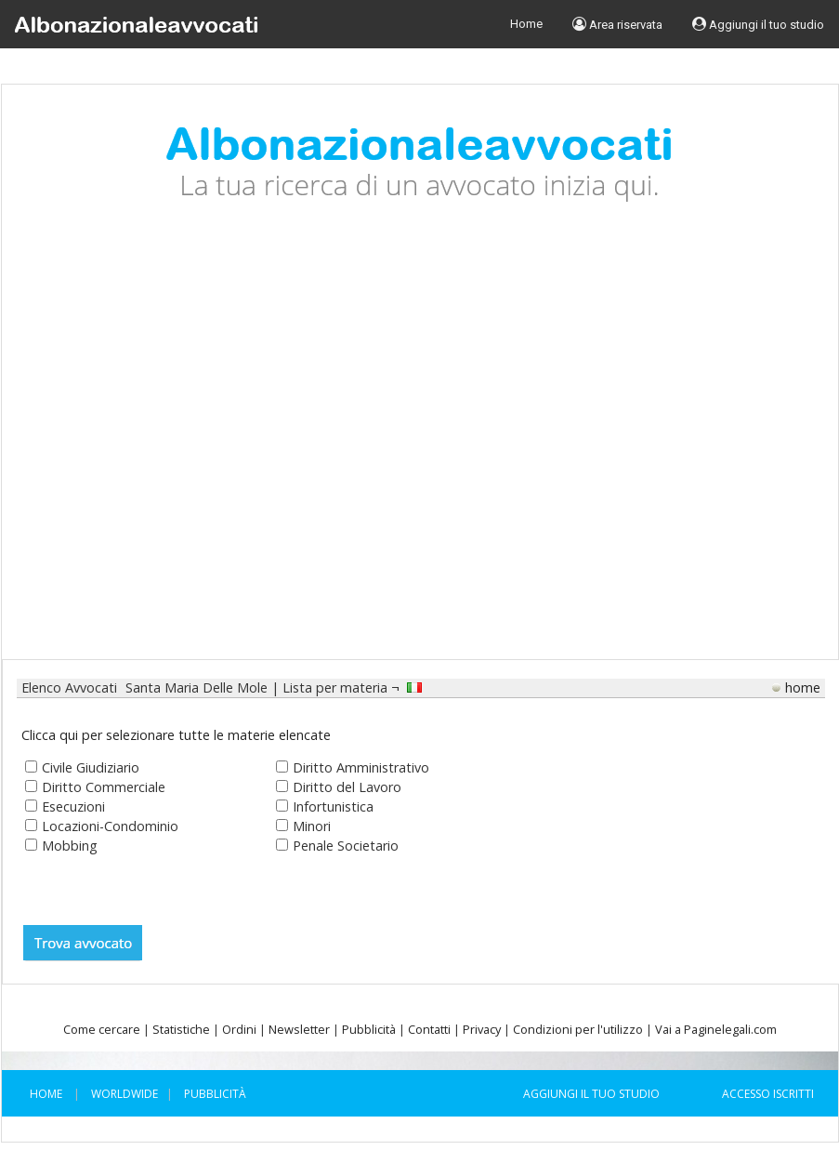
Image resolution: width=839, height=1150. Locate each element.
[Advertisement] (175, 445)
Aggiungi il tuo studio (758, 24)
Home (526, 24)
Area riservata (617, 24)
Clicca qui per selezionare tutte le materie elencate (176, 735)
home (802, 687)
